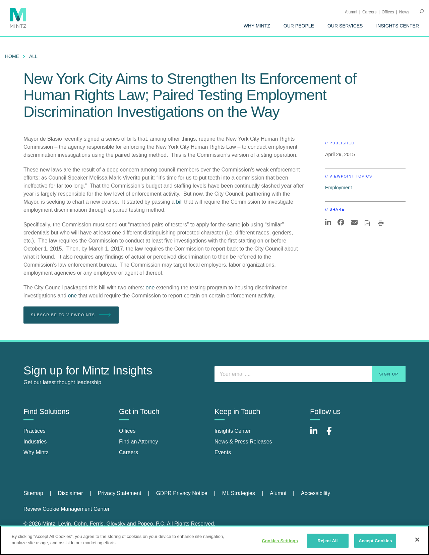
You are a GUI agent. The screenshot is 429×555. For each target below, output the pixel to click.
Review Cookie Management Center (66, 509)
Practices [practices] (34, 431)
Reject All (327, 540)
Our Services (345, 25)
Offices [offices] (127, 431)
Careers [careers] (128, 452)
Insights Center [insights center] (232, 431)
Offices (388, 12)
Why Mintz (257, 25)
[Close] (417, 539)
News (404, 12)
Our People (299, 25)
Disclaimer (70, 493)
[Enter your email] (310, 374)
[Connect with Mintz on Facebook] (333, 434)
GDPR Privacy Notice (181, 493)
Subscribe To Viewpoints (71, 315)
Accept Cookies (375, 540)
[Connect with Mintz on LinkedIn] (316, 434)
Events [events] (222, 452)
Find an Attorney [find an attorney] (138, 441)
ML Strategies (238, 493)
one (150, 287)
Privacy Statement (119, 493)
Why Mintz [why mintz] (36, 452)
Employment (338, 187)
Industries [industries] (35, 441)
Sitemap (33, 493)
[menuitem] (257, 25)
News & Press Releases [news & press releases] (243, 441)
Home (12, 56)
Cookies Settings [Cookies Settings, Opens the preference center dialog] (280, 540)
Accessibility (315, 493)
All (33, 56)
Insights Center (397, 25)
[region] (214, 540)
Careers (369, 12)
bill (179, 202)
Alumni (351, 12)
